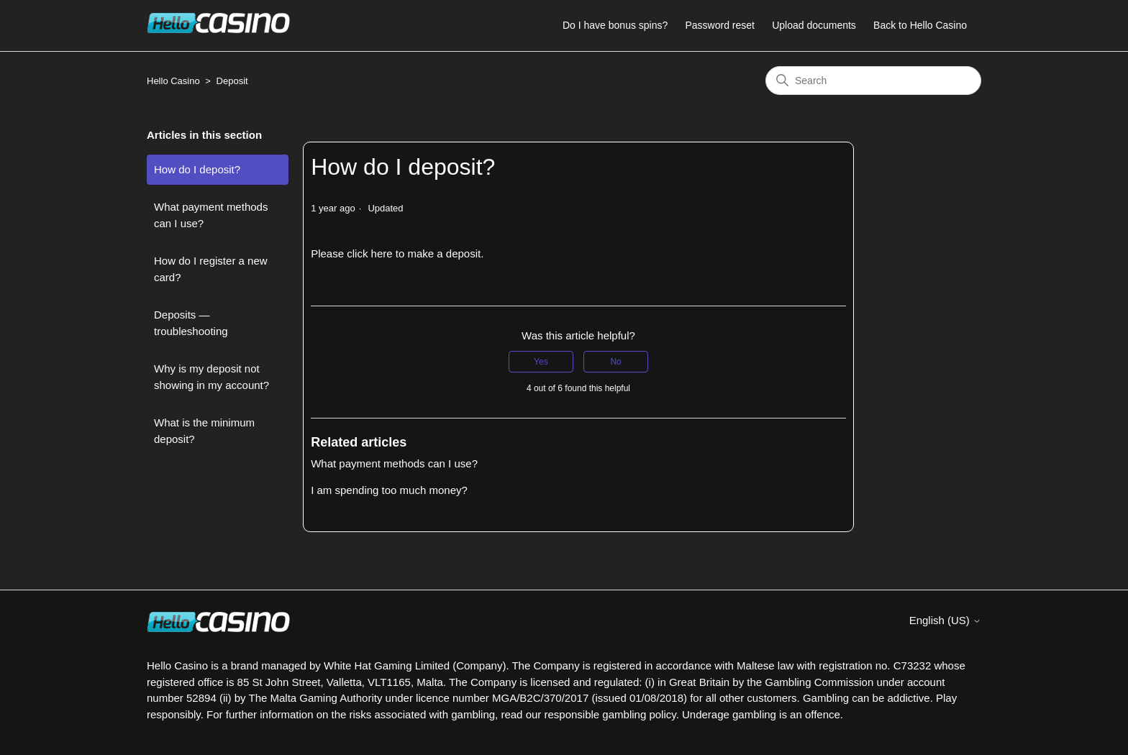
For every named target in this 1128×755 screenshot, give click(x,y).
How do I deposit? (197, 169)
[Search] (873, 80)
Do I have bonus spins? (615, 25)
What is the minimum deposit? (204, 430)
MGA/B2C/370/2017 (540, 698)
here (383, 253)
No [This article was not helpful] (615, 362)
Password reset (719, 25)
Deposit (232, 81)
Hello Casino (173, 81)
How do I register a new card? (211, 269)
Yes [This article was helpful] (541, 362)
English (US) (945, 620)
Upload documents (814, 25)
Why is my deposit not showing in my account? (211, 376)
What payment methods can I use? (211, 215)
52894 (201, 698)
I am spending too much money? (389, 490)
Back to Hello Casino (920, 25)
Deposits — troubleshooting (191, 322)
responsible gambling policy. (611, 714)
